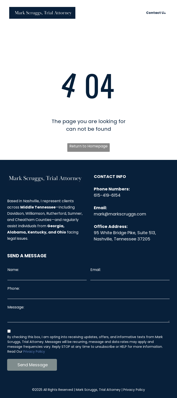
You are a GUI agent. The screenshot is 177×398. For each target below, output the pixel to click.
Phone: (13, 288)
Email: (95, 269)
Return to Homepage (88, 146)
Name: (13, 269)
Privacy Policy (34, 351)
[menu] (167, 14)
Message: (15, 307)
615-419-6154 (107, 195)
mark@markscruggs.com (120, 214)
